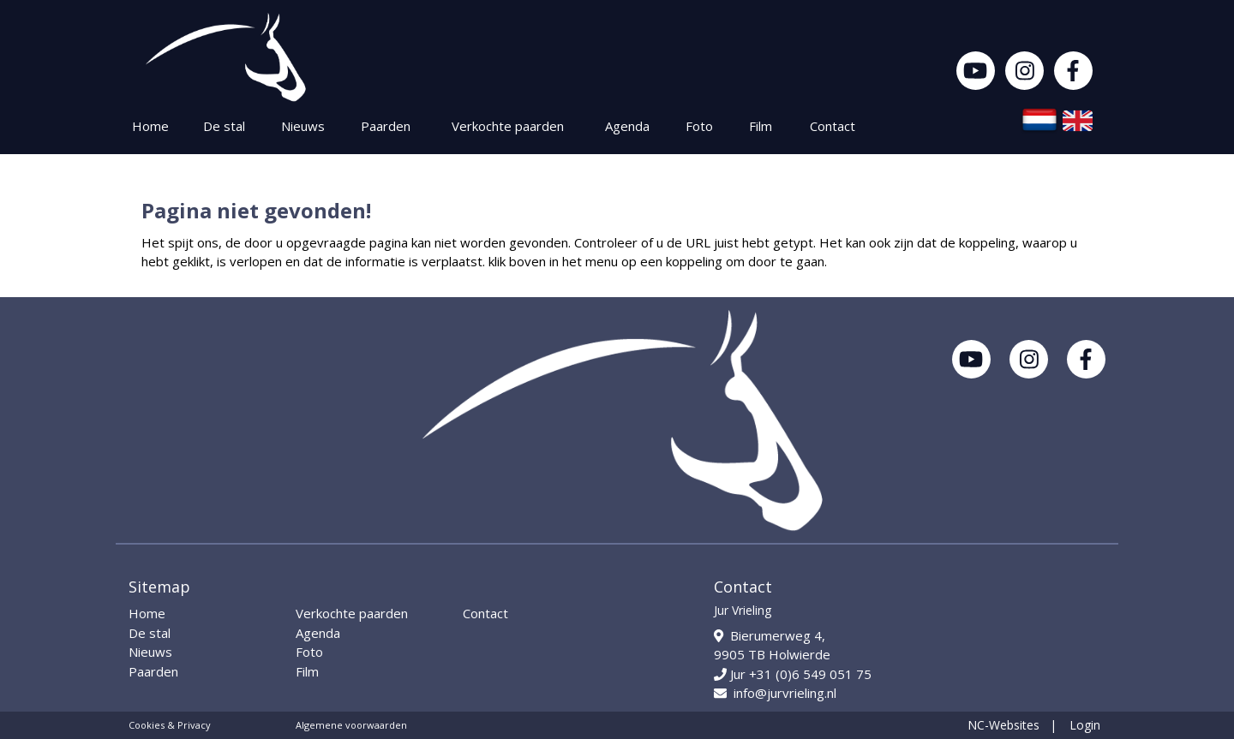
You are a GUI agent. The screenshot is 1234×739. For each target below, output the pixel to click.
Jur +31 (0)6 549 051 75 (793, 673)
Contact (832, 125)
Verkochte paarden (508, 125)
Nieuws (303, 125)
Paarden (385, 125)
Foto (699, 125)
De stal (224, 125)
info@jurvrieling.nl (775, 692)
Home (150, 125)
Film (760, 125)
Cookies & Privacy (170, 724)
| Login (1075, 725)
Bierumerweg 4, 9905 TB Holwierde (772, 645)
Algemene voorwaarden (351, 724)
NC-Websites (1003, 725)
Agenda (627, 125)
